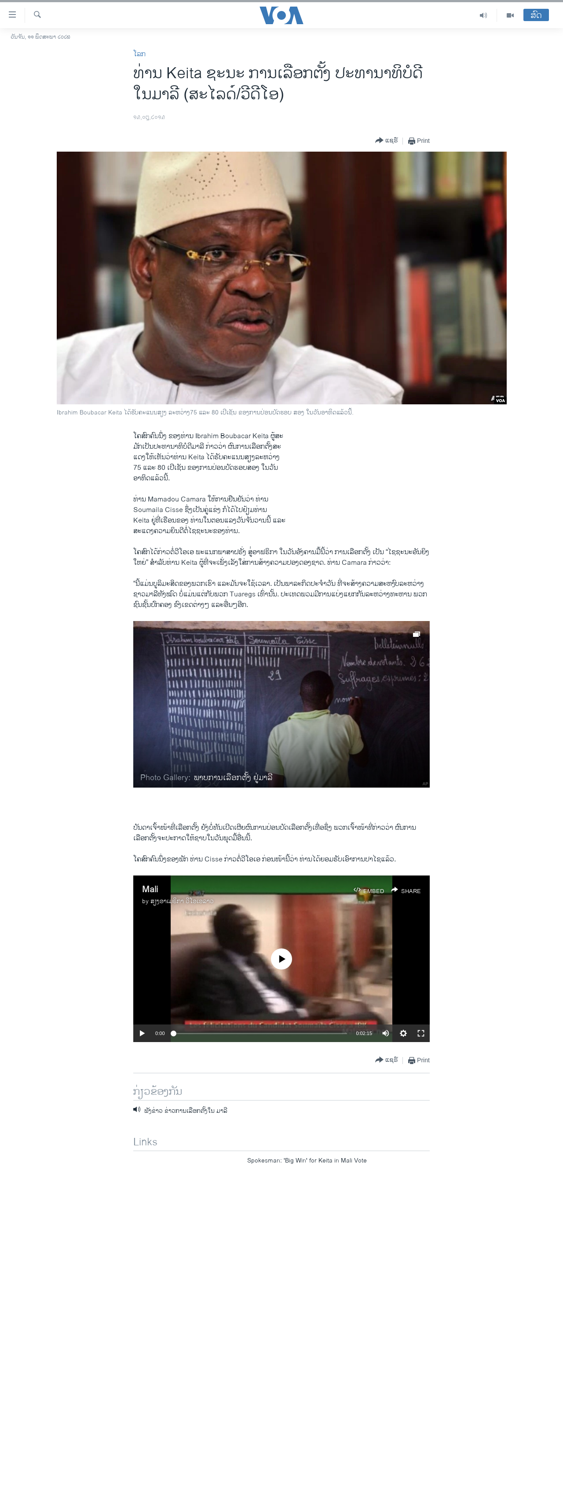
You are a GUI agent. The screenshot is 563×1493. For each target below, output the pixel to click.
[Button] (386, 140)
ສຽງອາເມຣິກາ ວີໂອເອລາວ (182, 901)
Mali (150, 890)
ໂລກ (139, 54)
